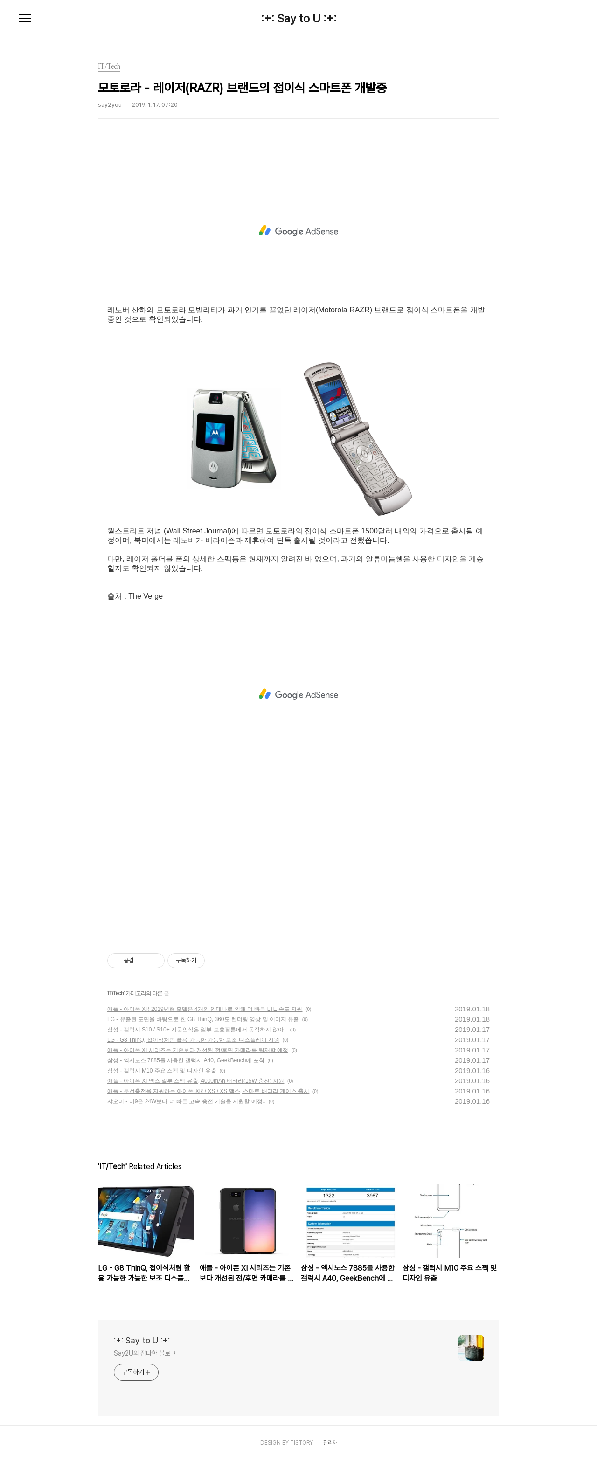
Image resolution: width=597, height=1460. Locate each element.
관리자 (330, 1442)
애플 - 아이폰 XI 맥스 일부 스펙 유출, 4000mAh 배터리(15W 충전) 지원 (195, 1081)
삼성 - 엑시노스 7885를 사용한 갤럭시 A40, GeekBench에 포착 (185, 1060)
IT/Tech (116, 993)
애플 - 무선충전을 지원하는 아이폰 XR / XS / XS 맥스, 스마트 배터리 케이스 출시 (208, 1091)
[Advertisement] (298, 231)
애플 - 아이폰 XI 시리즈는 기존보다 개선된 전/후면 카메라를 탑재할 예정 (197, 1050)
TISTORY (301, 1442)
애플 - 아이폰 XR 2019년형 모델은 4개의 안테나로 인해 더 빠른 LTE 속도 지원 (205, 1009)
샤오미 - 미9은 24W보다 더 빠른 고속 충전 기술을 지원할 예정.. (186, 1101)
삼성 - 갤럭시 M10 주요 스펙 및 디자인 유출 (161, 1070)
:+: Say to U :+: (299, 18)
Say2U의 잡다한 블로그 (145, 1353)
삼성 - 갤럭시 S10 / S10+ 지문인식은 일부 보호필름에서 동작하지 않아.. (197, 1029)
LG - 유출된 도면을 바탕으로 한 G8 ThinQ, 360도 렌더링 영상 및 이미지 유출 (203, 1019)
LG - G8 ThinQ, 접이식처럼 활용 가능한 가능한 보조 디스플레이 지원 (193, 1040)
